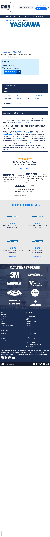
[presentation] (11, 533)
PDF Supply (4, 337)
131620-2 (37, 223)
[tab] (25, 82)
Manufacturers (14, 3)
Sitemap (3, 323)
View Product (12, 232)
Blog (11, 12)
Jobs (2, 321)
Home (2, 20)
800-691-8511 (41, 5)
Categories (13, 6)
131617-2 (12, 248)
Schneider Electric (20, 122)
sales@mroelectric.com (9, 134)
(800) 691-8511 (28, 133)
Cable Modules (17, 20)
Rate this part (4, 57)
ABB (27, 327)
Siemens (28, 323)
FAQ (2, 320)
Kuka (27, 320)
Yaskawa (8, 20)
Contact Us (41, 8)
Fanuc (27, 318)
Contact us (4, 316)
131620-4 (37, 248)
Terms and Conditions (7, 325)
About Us (12, 9)
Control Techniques (31, 316)
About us (3, 314)
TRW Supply (4, 339)
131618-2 (12, 223)
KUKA (29, 122)
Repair (2, 318)
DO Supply (4, 340)
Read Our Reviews (25, 168)
